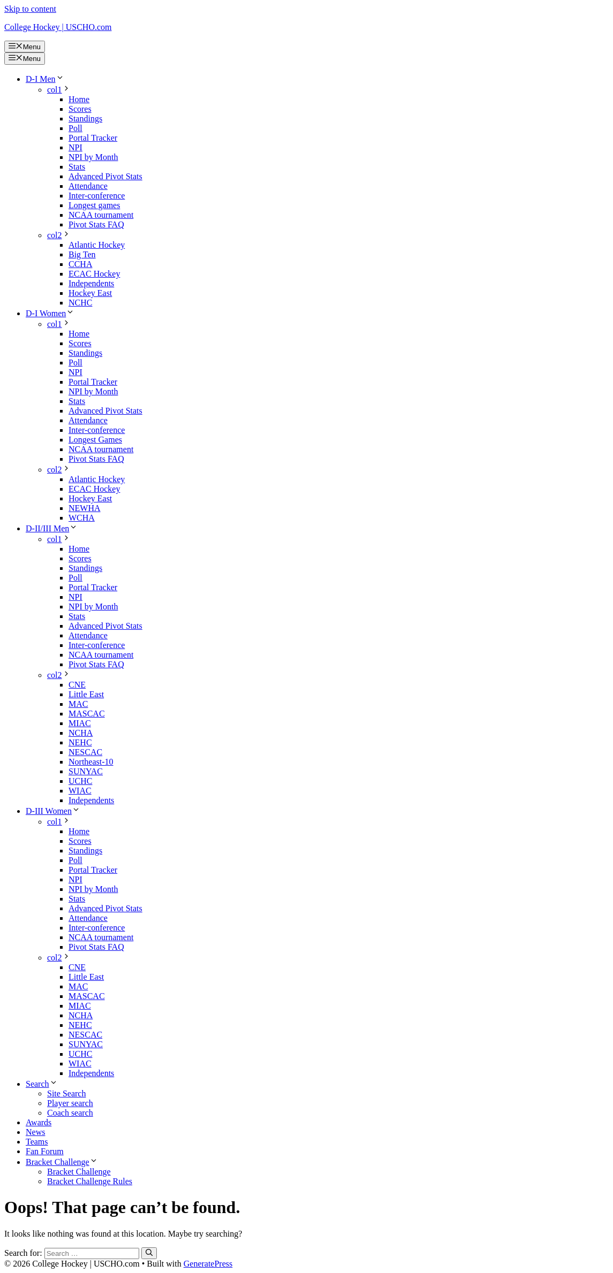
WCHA (82, 517)
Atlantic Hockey (97, 244)
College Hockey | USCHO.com (58, 27)
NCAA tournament (101, 214)
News (35, 1132)
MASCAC (87, 713)
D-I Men (45, 78)
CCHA (80, 264)
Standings (85, 118)
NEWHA (85, 508)
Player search (70, 1103)
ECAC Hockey (94, 273)
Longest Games (95, 439)
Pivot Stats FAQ (96, 224)
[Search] (149, 1253)
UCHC (80, 781)
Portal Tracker (93, 137)
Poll (75, 128)
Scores (80, 108)
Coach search (70, 1112)
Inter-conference (97, 195)
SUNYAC (86, 771)
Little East (86, 694)
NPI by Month (93, 157)
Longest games (94, 205)
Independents (91, 283)
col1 (59, 89)
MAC (78, 703)
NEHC (80, 742)
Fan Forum (45, 1151)
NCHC (80, 302)
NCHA (81, 732)
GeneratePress (208, 1263)
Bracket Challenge (62, 1162)
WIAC (80, 790)
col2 (59, 235)
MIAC (80, 723)
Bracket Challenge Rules (89, 1181)
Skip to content (30, 8)
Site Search (66, 1093)
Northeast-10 (91, 761)
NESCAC (85, 752)
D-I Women (50, 313)
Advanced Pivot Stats (105, 176)
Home (79, 99)
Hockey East (90, 293)
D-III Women (53, 810)
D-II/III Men (52, 528)
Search (42, 1083)
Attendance (88, 185)
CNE (77, 684)
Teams (37, 1141)
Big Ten (82, 254)
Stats (77, 166)
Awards (38, 1122)
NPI (75, 147)
